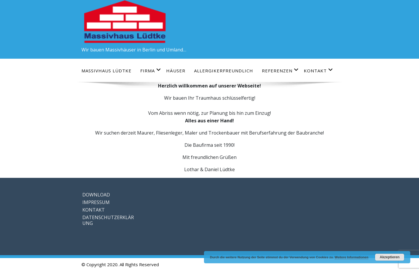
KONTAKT (318, 70)
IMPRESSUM (96, 202)
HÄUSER (175, 71)
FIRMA (150, 70)
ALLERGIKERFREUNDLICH (223, 71)
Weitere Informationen (351, 257)
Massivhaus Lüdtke (106, 71)
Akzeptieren (390, 257)
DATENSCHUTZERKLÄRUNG (108, 220)
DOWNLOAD (96, 195)
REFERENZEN (280, 70)
